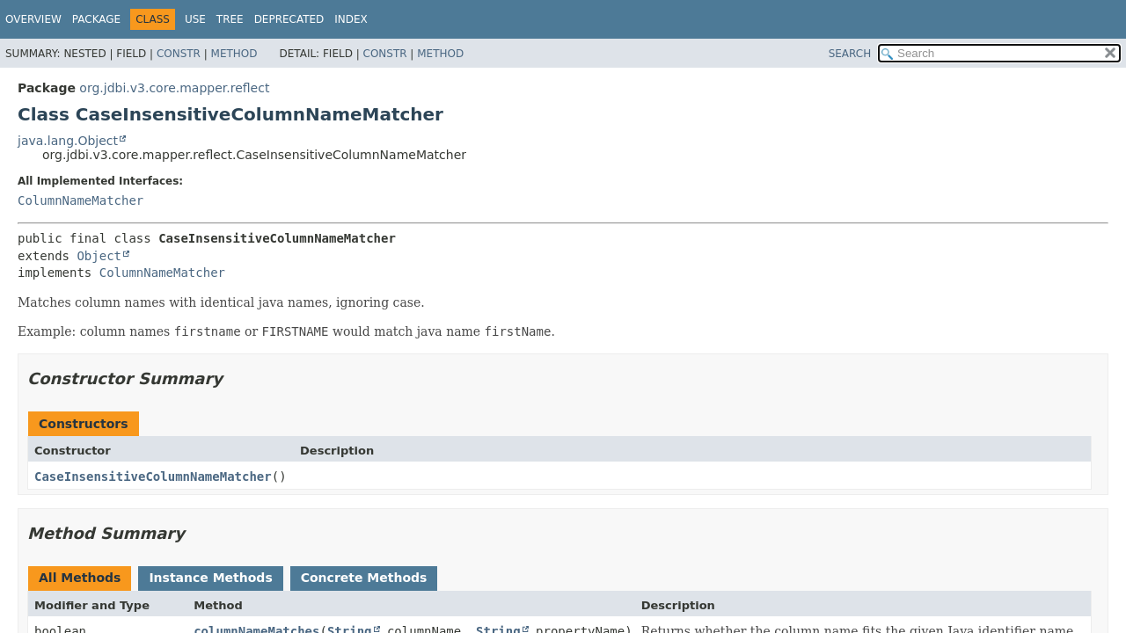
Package (96, 19)
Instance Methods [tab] (210, 578)
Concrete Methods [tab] (364, 578)
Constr (179, 53)
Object (99, 256)
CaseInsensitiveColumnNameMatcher (153, 476)
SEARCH (850, 53)
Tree (230, 19)
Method (234, 53)
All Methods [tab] (80, 578)
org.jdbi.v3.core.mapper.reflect (174, 88)
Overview (33, 19)
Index (351, 19)
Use (195, 19)
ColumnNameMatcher (80, 200)
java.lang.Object (68, 141)
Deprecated (289, 19)
